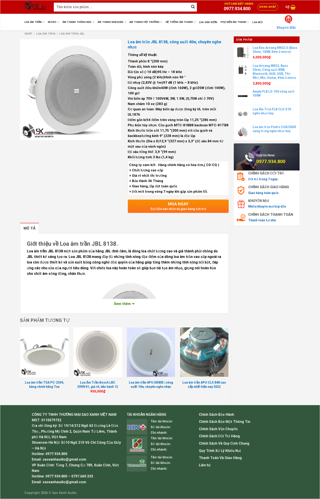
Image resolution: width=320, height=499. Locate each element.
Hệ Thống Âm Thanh (181, 22)
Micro (53, 22)
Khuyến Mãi (286, 28)
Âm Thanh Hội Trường (145, 22)
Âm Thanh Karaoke (112, 22)
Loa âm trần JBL (71, 33)
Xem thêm (122, 304)
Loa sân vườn (208, 22)
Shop (28, 33)
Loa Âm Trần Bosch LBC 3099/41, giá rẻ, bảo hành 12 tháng (97, 386)
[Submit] (193, 7)
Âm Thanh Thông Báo (78, 22)
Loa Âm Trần (34, 22)
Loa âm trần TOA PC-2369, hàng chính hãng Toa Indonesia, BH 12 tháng (44, 386)
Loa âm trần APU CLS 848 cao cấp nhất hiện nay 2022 (204, 384)
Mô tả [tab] (29, 228)
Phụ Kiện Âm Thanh (234, 22)
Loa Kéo (257, 22)
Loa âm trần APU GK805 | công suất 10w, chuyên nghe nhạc (151, 384)
